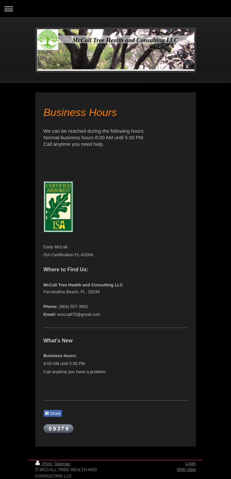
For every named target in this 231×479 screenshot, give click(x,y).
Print (43, 463)
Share (53, 413)
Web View (186, 469)
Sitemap (62, 463)
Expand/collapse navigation (115, 9)
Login (190, 463)
